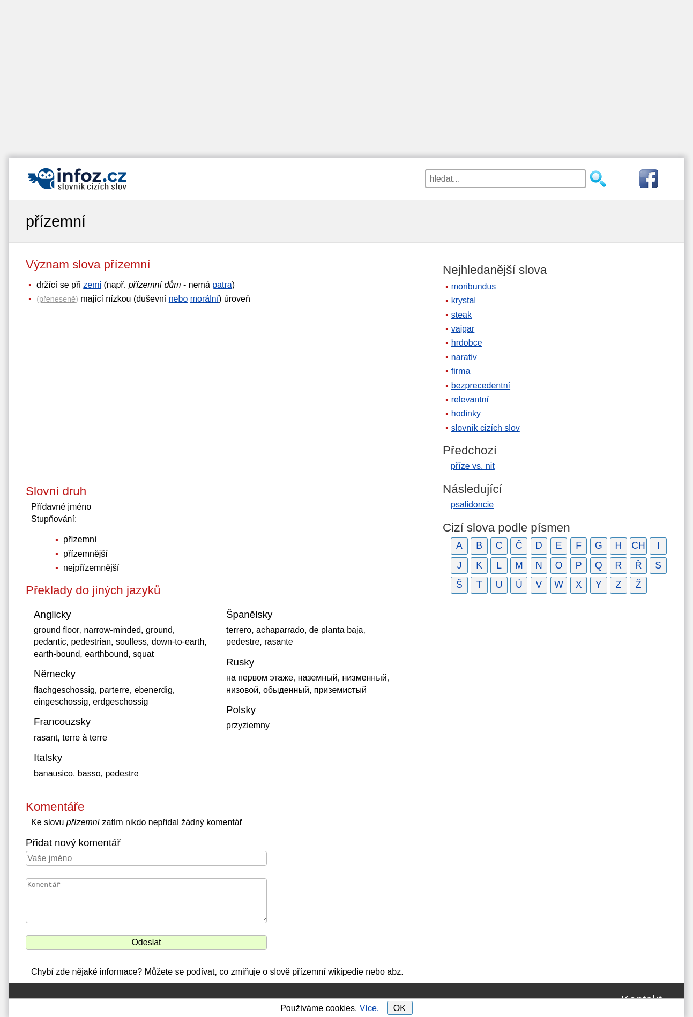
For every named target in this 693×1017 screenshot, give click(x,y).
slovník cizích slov (485, 427)
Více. (369, 1008)
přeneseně (57, 299)
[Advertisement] (346, 75)
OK (399, 1008)
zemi (92, 284)
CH (638, 545)
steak (461, 314)
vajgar (463, 328)
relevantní (470, 399)
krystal (463, 300)
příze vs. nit (473, 465)
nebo (178, 298)
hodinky (466, 413)
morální (204, 298)
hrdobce (466, 342)
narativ (464, 357)
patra (222, 284)
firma (461, 371)
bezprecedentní (480, 385)
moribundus (473, 286)
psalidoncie (472, 504)
